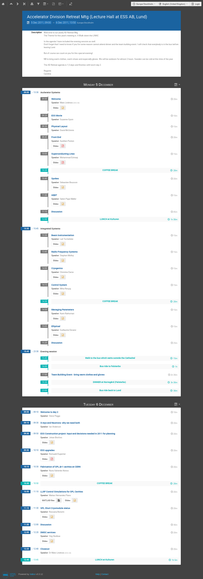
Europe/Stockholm (144, 4)
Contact (104, 574)
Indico (32, 574)
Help (97, 574)
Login (197, 4)
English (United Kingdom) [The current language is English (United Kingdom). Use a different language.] (174, 4)
